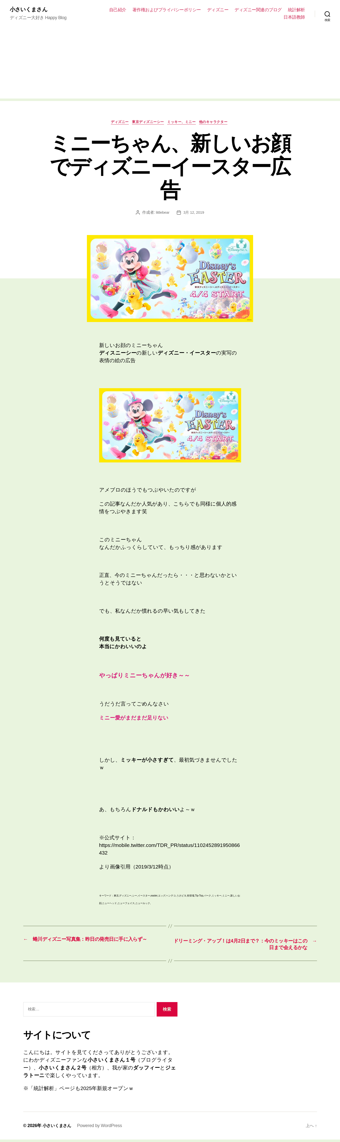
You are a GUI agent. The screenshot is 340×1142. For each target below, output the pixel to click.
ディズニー (241, 10)
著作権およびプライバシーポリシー (190, 10)
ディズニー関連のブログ (281, 10)
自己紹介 (141, 10)
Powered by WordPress (101, 1128)
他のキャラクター (219, 123)
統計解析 (268, 17)
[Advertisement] (170, 64)
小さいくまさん (30, 10)
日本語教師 (294, 17)
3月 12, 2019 (194, 214)
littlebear (162, 214)
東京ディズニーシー (146, 123)
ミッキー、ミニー (184, 123)
